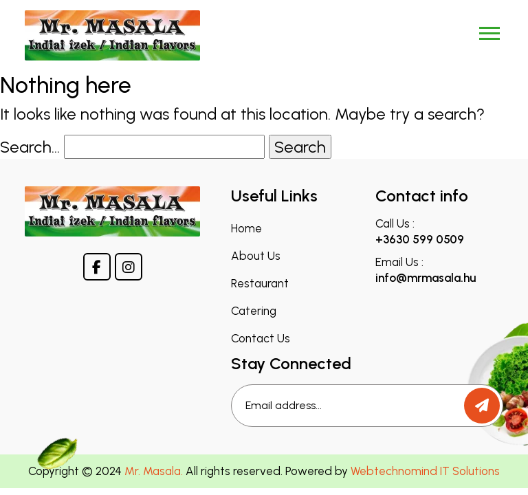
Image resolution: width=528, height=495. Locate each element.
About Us (255, 256)
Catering (253, 311)
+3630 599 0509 (419, 239)
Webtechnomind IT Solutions (425, 471)
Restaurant (260, 283)
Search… (30, 147)
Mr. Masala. (153, 471)
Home (246, 228)
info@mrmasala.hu (425, 278)
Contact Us (260, 338)
